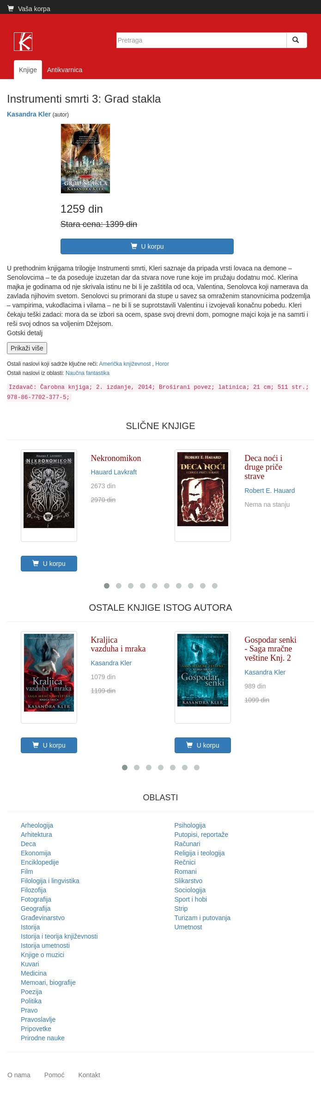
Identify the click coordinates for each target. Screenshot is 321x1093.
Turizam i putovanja (203, 917)
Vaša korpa (28, 8)
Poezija (31, 991)
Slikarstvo (189, 880)
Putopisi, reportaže (202, 834)
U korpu (147, 246)
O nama (18, 1075)
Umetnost (188, 927)
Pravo (29, 1010)
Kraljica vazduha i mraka (118, 644)
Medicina (34, 973)
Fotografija (36, 899)
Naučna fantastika (87, 373)
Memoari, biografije (48, 982)
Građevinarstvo (43, 917)
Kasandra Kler (29, 114)
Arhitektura (36, 834)
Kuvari (30, 964)
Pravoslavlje (38, 1019)
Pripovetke (36, 1028)
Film (27, 871)
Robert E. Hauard (270, 490)
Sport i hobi (191, 899)
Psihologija (190, 825)
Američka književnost (125, 364)
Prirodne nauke (43, 1038)
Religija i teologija (200, 853)
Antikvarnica (64, 70)
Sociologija (190, 890)
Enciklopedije (40, 862)
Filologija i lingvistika (50, 880)
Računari (187, 843)
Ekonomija (36, 853)
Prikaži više (27, 348)
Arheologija (37, 825)
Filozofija (33, 890)
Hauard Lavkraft (114, 472)
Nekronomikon (116, 458)
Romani (186, 871)
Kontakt (89, 1075)
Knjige (28, 70)
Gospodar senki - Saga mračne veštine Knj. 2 (271, 649)
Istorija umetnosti (45, 945)
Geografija (36, 908)
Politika (31, 1001)
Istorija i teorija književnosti (59, 936)
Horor (162, 364)
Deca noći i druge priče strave (264, 467)
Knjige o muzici (42, 954)
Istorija (30, 927)
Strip (181, 908)
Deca (28, 843)
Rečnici (185, 862)
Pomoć (54, 1075)
